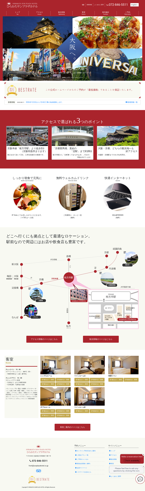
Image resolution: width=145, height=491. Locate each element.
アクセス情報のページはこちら (44, 339)
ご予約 (128, 13)
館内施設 (106, 13)
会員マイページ (81, 468)
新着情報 (89, 4)
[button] (11, 48)
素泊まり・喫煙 (48, 379)
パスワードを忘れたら (83, 472)
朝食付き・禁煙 (63, 384)
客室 (84, 13)
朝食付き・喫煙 (63, 379)
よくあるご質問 (99, 4)
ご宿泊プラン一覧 (81, 455)
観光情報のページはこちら (100, 339)
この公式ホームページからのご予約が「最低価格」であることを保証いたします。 (89, 89)
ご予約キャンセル (81, 459)
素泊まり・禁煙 (48, 384)
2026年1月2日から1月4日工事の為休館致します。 (44, 102)
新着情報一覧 (132, 102)
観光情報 (61, 13)
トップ (17, 13)
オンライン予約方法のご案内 (85, 451)
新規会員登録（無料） (83, 463)
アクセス (39, 13)
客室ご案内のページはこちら (72, 427)
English (134, 5)
